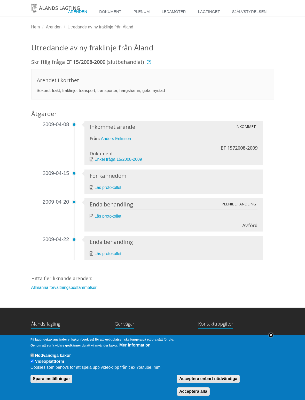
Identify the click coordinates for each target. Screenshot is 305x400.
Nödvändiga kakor (53, 360)
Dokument (110, 11)
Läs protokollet (108, 187)
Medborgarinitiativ (172, 339)
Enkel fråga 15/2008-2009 (118, 159)
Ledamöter (174, 11)
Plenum (142, 11)
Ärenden (54, 27)
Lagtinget (209, 11)
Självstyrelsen (249, 11)
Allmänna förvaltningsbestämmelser (64, 287)
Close (271, 340)
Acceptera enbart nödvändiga (208, 383)
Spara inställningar (51, 383)
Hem (35, 27)
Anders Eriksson (116, 138)
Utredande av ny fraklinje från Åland (100, 27)
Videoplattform (49, 366)
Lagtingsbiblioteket (132, 339)
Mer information (135, 349)
